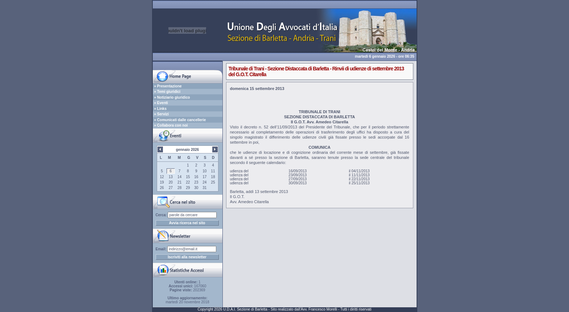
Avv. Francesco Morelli (319, 309)
